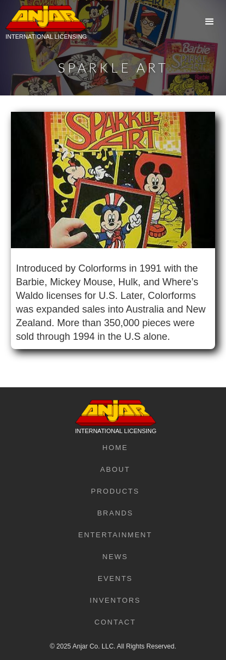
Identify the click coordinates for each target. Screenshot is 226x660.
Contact (115, 622)
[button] (209, 21)
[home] (43, 30)
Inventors (115, 600)
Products (115, 491)
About (115, 469)
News (115, 557)
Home (115, 447)
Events (115, 578)
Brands (115, 513)
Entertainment (115, 535)
